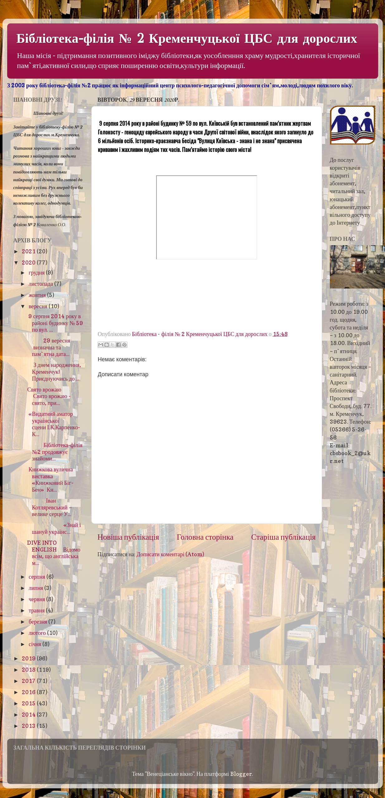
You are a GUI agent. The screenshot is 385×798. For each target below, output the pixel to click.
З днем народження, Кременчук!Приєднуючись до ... (54, 372)
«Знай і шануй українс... (54, 528)
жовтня (38, 295)
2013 (29, 726)
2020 (29, 262)
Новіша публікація (128, 537)
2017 (29, 681)
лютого (38, 633)
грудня (37, 272)
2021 (29, 251)
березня (38, 621)
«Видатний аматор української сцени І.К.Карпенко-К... (53, 424)
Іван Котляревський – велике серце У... (49, 507)
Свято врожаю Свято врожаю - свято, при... (50, 396)
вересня (39, 306)
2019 (29, 658)
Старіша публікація (283, 537)
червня (37, 599)
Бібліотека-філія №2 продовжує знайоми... (54, 452)
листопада (41, 283)
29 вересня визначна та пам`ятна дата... (48, 347)
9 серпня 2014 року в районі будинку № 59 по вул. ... (55, 323)
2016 (29, 692)
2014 (29, 714)
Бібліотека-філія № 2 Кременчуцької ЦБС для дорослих (187, 38)
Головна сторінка (205, 537)
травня (37, 610)
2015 (29, 703)
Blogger (241, 774)
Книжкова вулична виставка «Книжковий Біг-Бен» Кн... (50, 479)
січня (35, 644)
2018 (29, 669)
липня (36, 588)
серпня (37, 576)
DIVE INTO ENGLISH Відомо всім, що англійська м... (53, 552)
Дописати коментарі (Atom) (170, 554)
